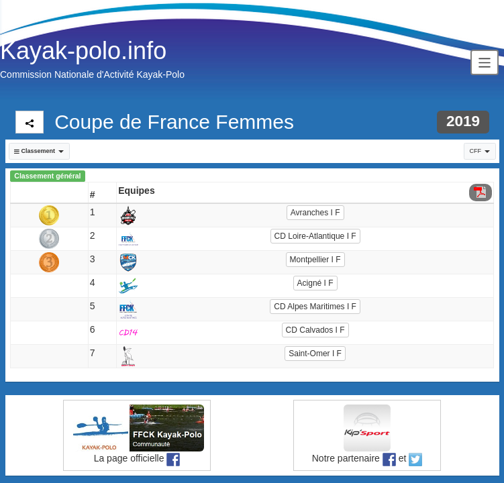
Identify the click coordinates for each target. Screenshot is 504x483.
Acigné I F (315, 283)
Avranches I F (315, 212)
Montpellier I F (315, 259)
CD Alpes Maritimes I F (315, 306)
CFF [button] (480, 151)
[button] (39, 151)
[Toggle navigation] (484, 62)
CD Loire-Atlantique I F (315, 236)
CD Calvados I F (315, 330)
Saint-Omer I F (315, 353)
